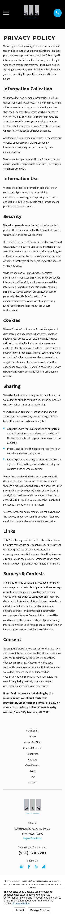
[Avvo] (43, 867)
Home (32, 736)
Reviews (32, 759)
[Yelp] (36, 867)
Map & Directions (32, 838)
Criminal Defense (32, 748)
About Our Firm (32, 742)
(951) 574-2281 (32, 853)
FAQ (32, 776)
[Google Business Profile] (21, 867)
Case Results (32, 765)
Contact (32, 782)
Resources (32, 753)
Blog (32, 771)
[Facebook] (29, 867)
